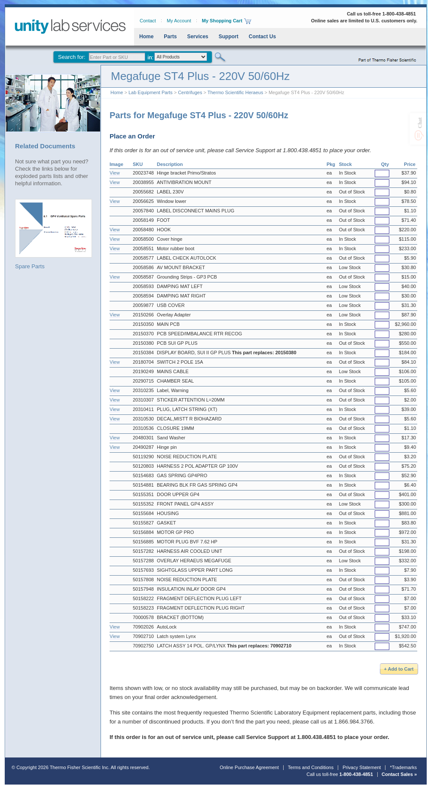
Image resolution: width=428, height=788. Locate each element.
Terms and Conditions (310, 767)
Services (197, 37)
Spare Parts (53, 234)
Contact (148, 20)
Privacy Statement (361, 767)
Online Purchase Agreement (249, 767)
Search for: (72, 57)
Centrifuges (190, 92)
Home (146, 37)
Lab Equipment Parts (150, 92)
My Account (179, 20)
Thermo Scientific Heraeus (235, 92)
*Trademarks (403, 767)
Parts (170, 37)
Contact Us (262, 37)
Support (228, 37)
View (115, 172)
